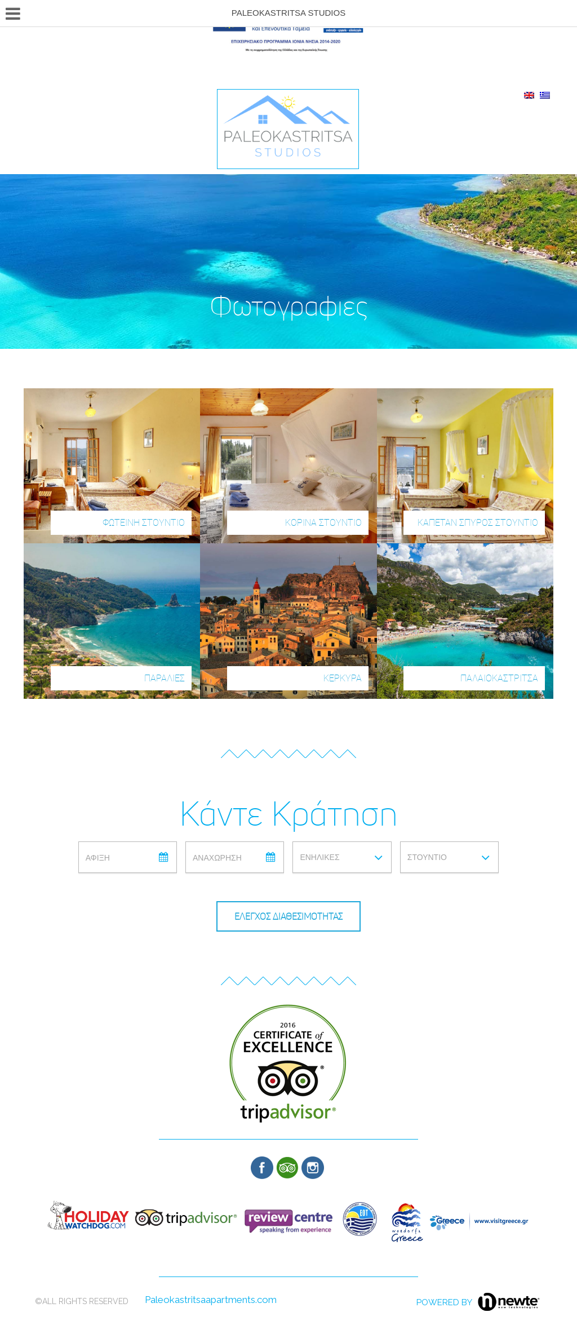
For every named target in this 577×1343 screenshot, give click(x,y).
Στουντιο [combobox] (427, 857)
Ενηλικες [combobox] (319, 857)
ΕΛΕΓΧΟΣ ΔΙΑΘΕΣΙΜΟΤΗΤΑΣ (288, 916)
